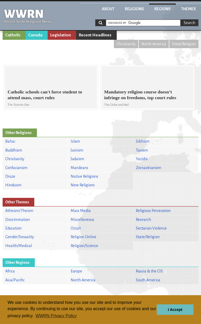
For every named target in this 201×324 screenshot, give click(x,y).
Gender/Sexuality (19, 237)
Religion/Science (84, 246)
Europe (76, 271)
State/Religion (184, 44)
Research (143, 219)
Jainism (77, 150)
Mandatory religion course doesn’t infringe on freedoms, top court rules (140, 94)
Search (189, 23)
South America (148, 280)
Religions (134, 9)
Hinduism (13, 185)
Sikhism (142, 141)
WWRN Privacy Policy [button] (56, 316)
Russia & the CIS (149, 271)
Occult (76, 228)
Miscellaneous (82, 219)
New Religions (83, 185)
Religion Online (83, 237)
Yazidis (142, 159)
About (108, 9)
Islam (75, 141)
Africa (10, 271)
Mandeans (79, 168)
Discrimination (17, 219)
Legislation (60, 35)
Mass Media (81, 211)
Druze (10, 176)
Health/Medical (18, 246)
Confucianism (16, 168)
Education (13, 228)
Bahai (10, 141)
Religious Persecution (153, 211)
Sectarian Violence (151, 228)
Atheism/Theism (19, 211)
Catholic (12, 35)
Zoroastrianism (148, 168)
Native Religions (84, 176)
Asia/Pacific (15, 280)
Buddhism (13, 150)
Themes (188, 9)
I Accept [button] (175, 310)
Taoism (142, 150)
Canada (35, 35)
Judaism (77, 159)
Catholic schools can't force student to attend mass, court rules (45, 94)
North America (153, 44)
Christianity (126, 44)
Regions (162, 9)
